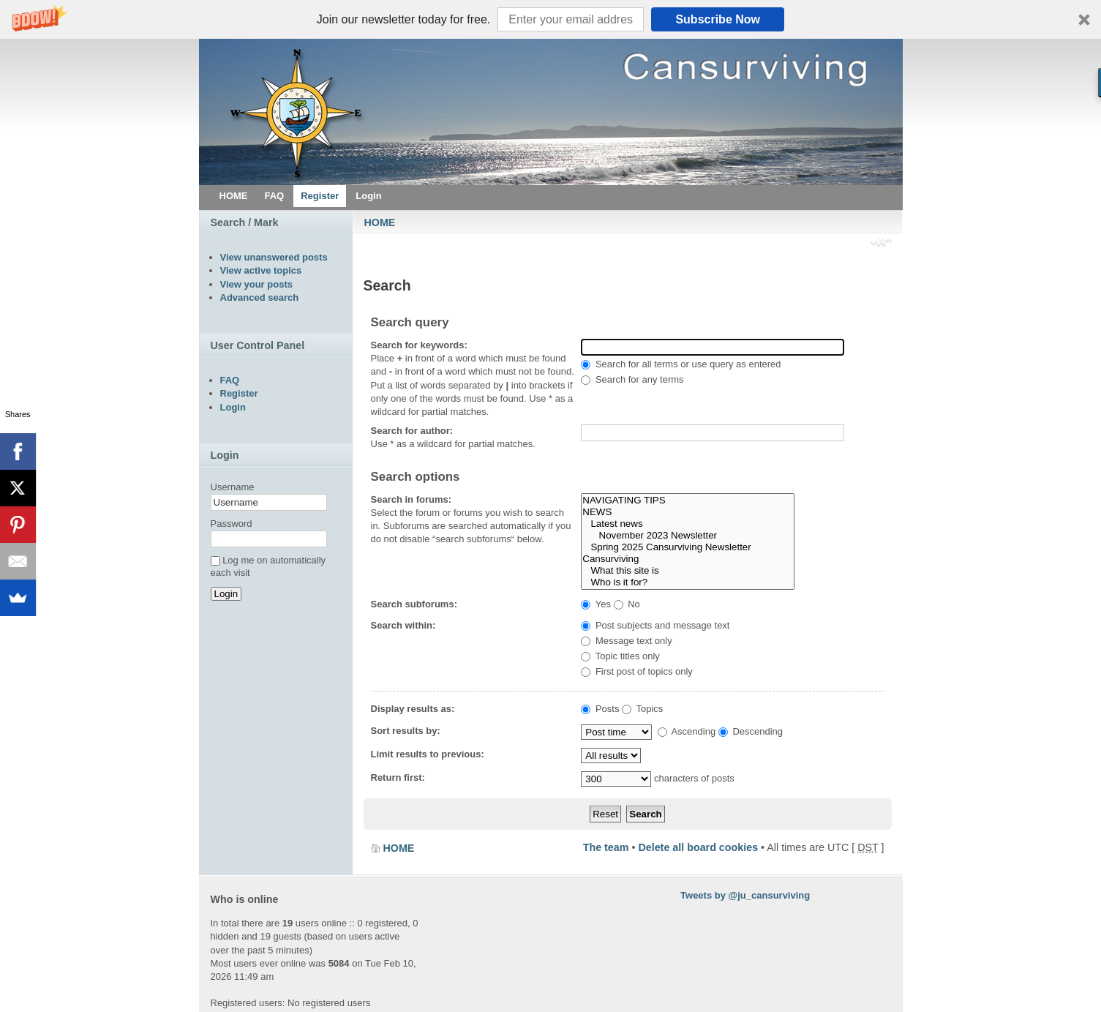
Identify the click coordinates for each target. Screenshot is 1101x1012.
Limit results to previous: (427, 754)
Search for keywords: (419, 345)
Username (233, 486)
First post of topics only (637, 671)
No (627, 604)
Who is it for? (687, 582)
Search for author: (412, 430)
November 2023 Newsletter (687, 535)
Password (231, 523)
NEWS (687, 512)
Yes (596, 604)
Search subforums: (414, 604)
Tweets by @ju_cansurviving (745, 895)
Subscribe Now (717, 19)
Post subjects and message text (655, 625)
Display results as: (413, 708)
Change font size (881, 243)
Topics (642, 708)
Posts (600, 708)
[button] (550, 19)
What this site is (687, 571)
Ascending (687, 731)
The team (606, 847)
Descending (750, 731)
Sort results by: (405, 730)
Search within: (403, 625)
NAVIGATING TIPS (687, 500)
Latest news (687, 524)
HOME (380, 222)
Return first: (398, 777)
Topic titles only (620, 656)
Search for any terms (632, 379)
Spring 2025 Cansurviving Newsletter (687, 547)
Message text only (626, 640)
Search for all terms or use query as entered (681, 364)
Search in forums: (411, 499)
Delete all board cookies (698, 847)
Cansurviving (687, 559)
